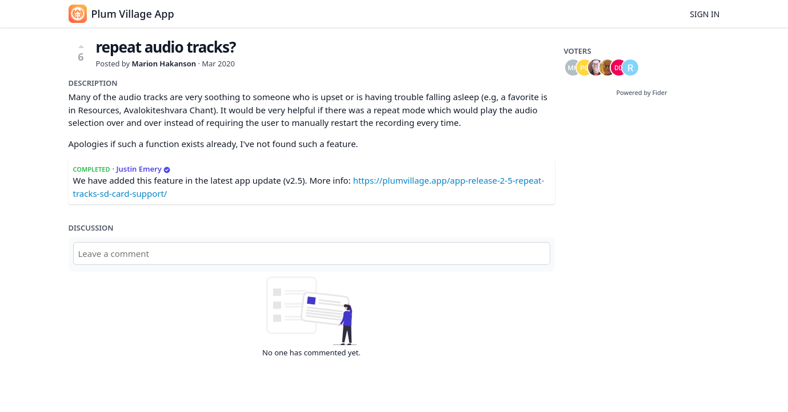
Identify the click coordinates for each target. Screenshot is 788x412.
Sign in (704, 14)
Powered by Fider (641, 92)
